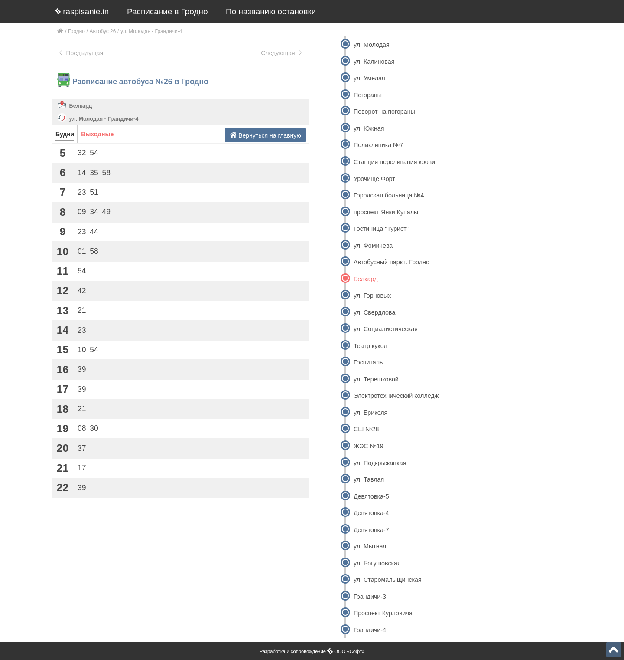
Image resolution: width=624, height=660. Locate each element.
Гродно (76, 31)
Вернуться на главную (265, 135)
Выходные (97, 134)
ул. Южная (369, 128)
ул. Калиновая (374, 61)
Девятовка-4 (371, 512)
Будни (64, 134)
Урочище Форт (374, 178)
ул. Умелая (369, 78)
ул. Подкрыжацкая (380, 463)
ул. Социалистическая (386, 328)
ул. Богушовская (377, 563)
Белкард (80, 106)
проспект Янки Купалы (386, 212)
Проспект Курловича (383, 613)
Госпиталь (368, 362)
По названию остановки (271, 11)
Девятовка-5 (371, 496)
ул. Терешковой (376, 379)
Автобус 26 (103, 31)
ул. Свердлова (374, 312)
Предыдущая (80, 52)
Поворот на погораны (384, 111)
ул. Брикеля (370, 412)
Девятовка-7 (371, 529)
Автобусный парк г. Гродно (391, 262)
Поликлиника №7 (378, 144)
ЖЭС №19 (369, 446)
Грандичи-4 (370, 630)
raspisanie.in (82, 11)
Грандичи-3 (370, 596)
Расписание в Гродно (167, 11)
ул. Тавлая (369, 479)
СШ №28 (366, 429)
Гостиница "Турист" (381, 228)
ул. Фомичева (373, 245)
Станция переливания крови (394, 161)
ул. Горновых (372, 295)
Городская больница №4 (389, 195)
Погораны (368, 95)
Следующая (282, 52)
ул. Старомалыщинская (388, 579)
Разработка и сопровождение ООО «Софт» (312, 651)
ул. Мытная (370, 546)
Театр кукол (370, 345)
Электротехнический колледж (396, 395)
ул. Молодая (372, 44)
